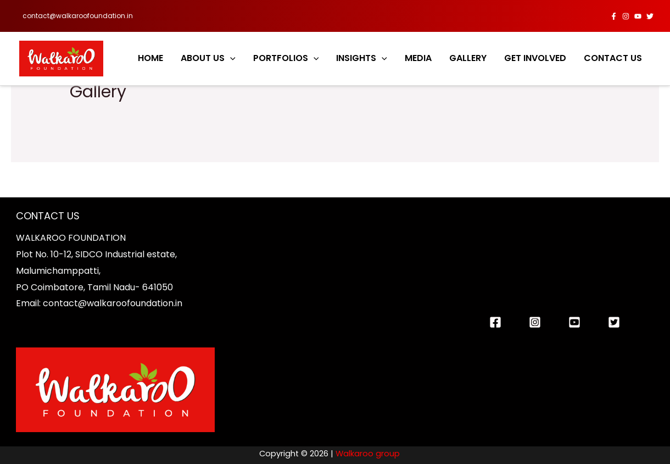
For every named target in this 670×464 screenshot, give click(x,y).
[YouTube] (637, 16)
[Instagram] (625, 16)
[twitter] (650, 16)
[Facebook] (613, 16)
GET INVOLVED (535, 58)
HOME (150, 58)
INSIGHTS (361, 58)
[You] (574, 322)
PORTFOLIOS (286, 58)
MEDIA (418, 58)
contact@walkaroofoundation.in (78, 15)
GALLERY (468, 58)
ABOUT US (208, 58)
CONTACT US (613, 58)
